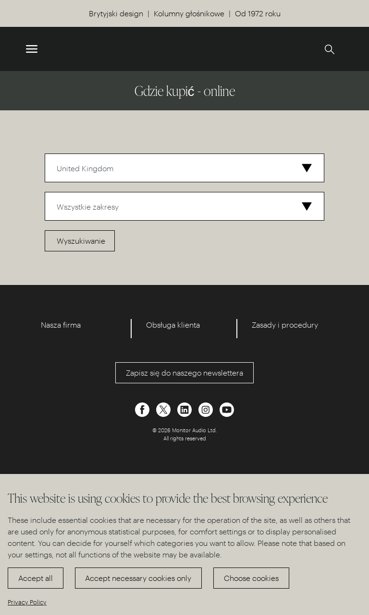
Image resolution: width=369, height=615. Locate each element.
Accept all (35, 577)
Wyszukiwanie (81, 240)
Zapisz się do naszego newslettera (184, 372)
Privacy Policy (27, 601)
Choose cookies (251, 577)
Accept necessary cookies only (138, 577)
